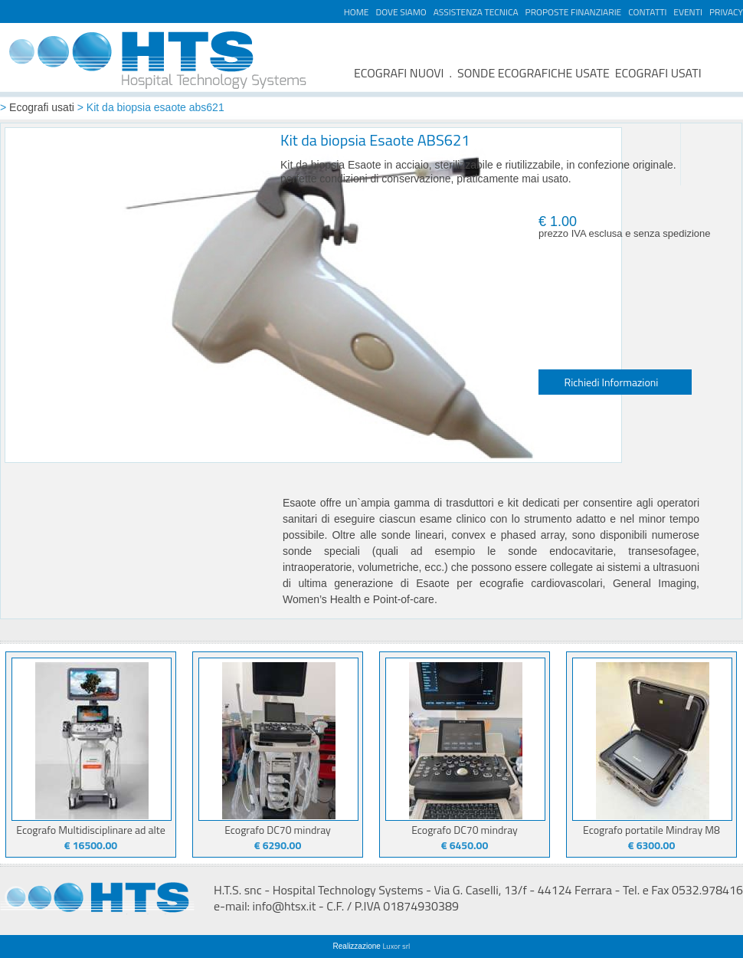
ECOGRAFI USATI (658, 73)
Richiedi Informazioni (612, 382)
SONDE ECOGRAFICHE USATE (533, 73)
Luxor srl (397, 946)
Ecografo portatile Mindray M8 (651, 830)
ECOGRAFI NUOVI (399, 73)
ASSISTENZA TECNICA (476, 12)
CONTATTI (647, 12)
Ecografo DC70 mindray (277, 830)
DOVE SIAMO (400, 12)
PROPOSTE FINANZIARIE (573, 12)
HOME (356, 12)
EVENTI (687, 12)
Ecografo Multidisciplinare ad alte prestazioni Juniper (90, 835)
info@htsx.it (284, 906)
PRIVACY (726, 12)
